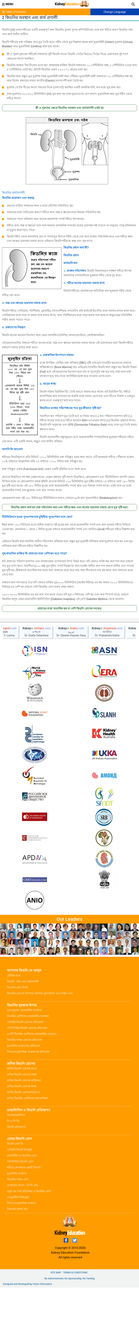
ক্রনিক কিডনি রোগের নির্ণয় (21, 1086)
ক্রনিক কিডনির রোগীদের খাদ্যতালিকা (27, 1098)
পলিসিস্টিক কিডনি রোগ (20, 1161)
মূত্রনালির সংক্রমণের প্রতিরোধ (23, 1045)
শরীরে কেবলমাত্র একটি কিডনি (23, 1167)
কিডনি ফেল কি (15, 1143)
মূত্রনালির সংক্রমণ (16, 1173)
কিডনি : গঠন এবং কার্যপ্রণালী (23, 981)
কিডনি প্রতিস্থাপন (16, 1127)
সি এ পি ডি (13, 1121)
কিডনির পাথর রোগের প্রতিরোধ (24, 1039)
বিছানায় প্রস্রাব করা (17, 1209)
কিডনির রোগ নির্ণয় (17, 987)
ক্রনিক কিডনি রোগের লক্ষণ (22, 1074)
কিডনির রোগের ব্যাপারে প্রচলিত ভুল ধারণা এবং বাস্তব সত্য (40, 993)
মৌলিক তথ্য (14, 975)
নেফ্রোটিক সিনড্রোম (18, 1197)
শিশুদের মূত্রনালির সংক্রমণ (21, 1203)
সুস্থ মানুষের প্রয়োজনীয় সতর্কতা (24, 1010)
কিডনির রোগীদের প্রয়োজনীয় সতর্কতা (28, 1016)
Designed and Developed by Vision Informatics (27, 1284)
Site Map (56, 1272)
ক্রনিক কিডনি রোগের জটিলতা (24, 1080)
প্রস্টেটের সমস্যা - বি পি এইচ (22, 1185)
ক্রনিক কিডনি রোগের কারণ (22, 1068)
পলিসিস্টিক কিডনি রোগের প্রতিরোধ (27, 1028)
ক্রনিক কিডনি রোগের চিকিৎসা (23, 1092)
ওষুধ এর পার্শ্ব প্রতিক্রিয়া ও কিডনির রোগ (29, 1191)
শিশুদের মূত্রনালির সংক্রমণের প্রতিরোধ (28, 1051)
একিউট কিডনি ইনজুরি (19, 1149)
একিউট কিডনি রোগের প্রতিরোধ (25, 1022)
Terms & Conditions (75, 1272)
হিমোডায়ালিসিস (16, 1115)
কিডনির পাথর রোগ (18, 1179)
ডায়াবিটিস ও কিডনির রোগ (22, 1155)
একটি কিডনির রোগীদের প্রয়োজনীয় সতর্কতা (31, 1034)
